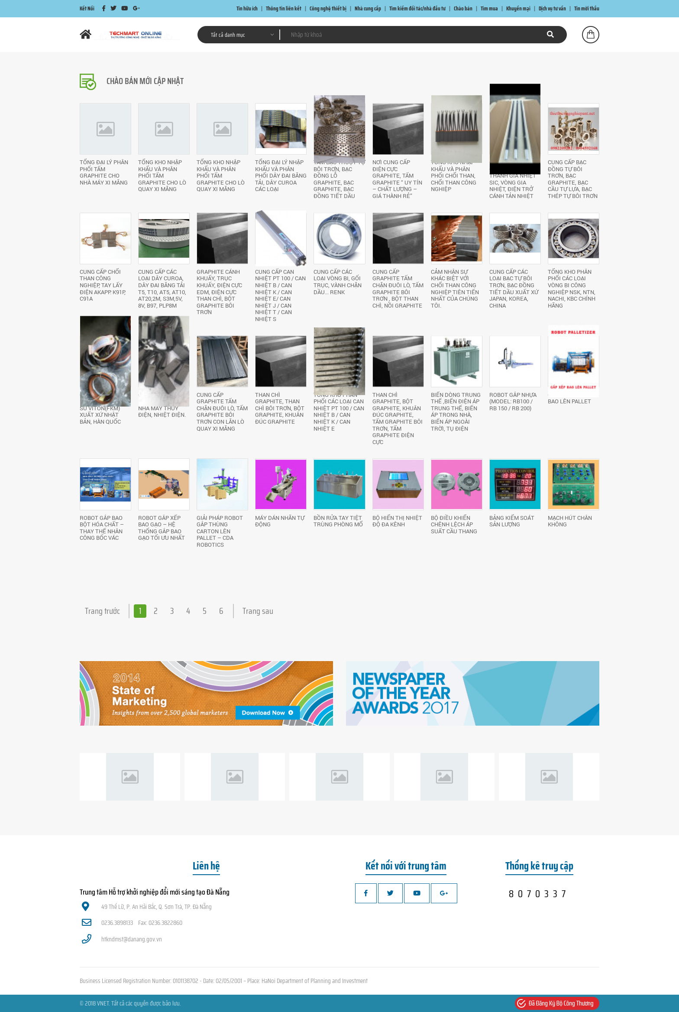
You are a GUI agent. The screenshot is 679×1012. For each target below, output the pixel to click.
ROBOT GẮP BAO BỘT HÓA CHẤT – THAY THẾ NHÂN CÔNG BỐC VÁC (102, 528)
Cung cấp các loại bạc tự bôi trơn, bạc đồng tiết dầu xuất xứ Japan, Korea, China (513, 288)
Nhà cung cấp (368, 8)
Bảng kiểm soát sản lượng (511, 521)
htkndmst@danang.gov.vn (122, 939)
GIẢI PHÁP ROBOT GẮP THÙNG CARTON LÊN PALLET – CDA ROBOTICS (220, 531)
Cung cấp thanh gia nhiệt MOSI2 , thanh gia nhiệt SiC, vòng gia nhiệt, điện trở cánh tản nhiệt (513, 179)
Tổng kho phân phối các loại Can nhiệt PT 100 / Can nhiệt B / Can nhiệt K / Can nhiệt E (339, 411)
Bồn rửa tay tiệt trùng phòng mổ (338, 521)
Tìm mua (489, 8)
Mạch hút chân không (570, 521)
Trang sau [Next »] (257, 611)
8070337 (539, 894)
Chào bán (463, 8)
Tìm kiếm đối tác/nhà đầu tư (417, 8)
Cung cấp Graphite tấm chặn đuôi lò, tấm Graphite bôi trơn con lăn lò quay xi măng (222, 411)
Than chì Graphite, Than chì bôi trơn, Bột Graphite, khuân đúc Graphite (279, 408)
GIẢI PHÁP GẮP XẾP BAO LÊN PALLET (573, 398)
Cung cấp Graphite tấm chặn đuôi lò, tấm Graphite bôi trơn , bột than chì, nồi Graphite (398, 288)
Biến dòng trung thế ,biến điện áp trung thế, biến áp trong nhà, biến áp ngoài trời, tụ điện (456, 411)
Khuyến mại (518, 8)
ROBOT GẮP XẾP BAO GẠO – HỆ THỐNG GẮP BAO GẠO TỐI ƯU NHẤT (161, 528)
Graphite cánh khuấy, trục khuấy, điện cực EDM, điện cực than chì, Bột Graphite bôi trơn (219, 292)
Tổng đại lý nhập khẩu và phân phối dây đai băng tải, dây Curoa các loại (281, 175)
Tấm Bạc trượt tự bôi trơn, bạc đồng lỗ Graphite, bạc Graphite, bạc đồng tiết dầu (339, 179)
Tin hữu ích (247, 8)
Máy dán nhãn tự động (279, 521)
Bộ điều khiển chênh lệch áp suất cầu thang (454, 524)
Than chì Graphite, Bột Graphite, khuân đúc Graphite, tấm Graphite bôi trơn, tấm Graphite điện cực (397, 418)
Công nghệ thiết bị (328, 8)
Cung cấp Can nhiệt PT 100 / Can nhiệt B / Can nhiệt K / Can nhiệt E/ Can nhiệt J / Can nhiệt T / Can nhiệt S (280, 295)
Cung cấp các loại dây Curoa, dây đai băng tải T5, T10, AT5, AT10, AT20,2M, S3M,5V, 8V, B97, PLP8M (162, 288)
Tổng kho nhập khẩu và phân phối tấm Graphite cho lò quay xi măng (162, 175)
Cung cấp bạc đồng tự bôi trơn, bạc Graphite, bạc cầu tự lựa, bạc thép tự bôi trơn (573, 179)
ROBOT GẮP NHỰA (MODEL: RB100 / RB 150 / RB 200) (513, 401)
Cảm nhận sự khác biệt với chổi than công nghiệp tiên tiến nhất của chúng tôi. (455, 288)
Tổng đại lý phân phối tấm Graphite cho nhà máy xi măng (104, 172)
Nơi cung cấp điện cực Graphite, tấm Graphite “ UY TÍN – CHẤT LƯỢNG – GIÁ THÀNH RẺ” (397, 179)
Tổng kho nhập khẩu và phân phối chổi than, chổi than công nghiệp (453, 175)
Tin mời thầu (586, 8)
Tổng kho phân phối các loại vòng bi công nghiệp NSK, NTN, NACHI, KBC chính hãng (571, 288)
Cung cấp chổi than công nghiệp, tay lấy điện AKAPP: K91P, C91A (103, 285)
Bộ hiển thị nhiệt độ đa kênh (397, 521)
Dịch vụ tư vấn (552, 8)
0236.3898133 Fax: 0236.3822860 (132, 923)
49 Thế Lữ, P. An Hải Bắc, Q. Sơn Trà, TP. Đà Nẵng (147, 907)
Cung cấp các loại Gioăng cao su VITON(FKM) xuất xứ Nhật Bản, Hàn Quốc (103, 408)
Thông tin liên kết (283, 8)
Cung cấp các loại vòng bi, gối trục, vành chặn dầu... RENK (338, 282)
